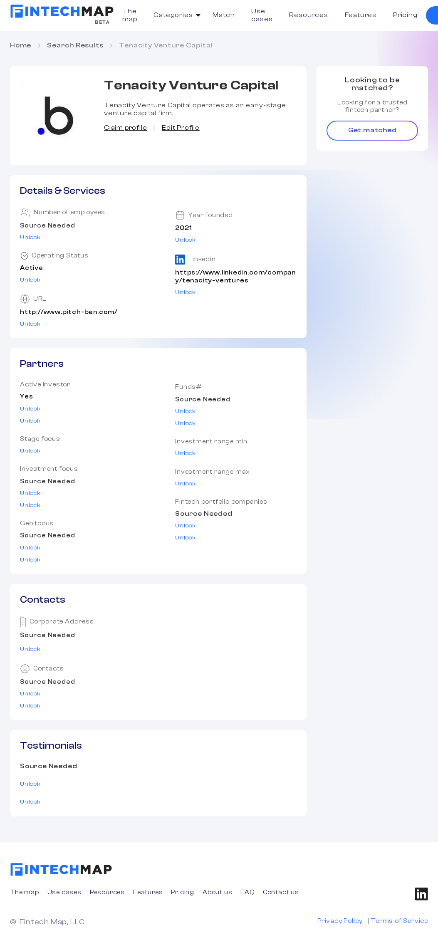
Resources (308, 15)
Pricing (405, 15)
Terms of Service (399, 921)
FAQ (247, 892)
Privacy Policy (340, 921)
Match (224, 15)
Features (360, 15)
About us (217, 892)
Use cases (261, 15)
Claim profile (125, 127)
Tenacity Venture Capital (166, 45)
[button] (174, 15)
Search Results (75, 45)
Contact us (281, 892)
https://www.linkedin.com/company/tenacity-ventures (235, 276)
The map (129, 15)
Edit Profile (181, 127)
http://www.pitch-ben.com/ (68, 312)
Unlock (30, 237)
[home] (62, 11)
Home (20, 45)
